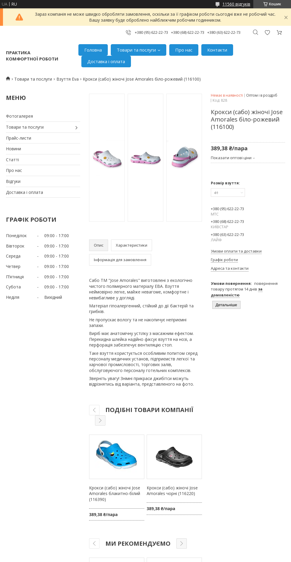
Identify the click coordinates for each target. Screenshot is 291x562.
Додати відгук (267, 32)
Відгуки (13, 181)
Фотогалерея (19, 116)
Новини (13, 148)
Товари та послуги (136, 50)
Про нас (183, 50)
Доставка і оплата (106, 61)
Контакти (217, 50)
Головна (93, 50)
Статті (12, 159)
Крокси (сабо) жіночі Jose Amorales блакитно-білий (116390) (114, 493)
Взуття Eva (67, 79)
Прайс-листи (18, 138)
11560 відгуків (236, 4)
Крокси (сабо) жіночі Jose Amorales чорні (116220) (172, 490)
